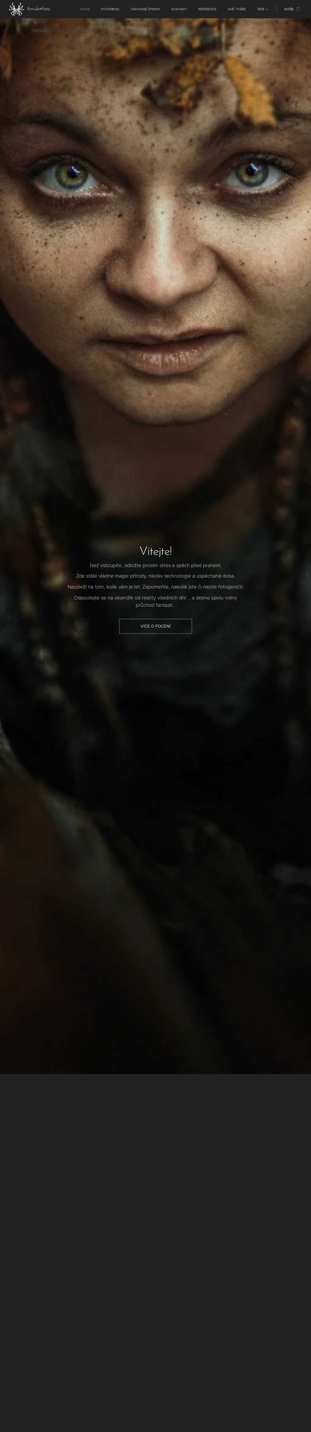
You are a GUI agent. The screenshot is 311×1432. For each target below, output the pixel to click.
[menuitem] (89, 9)
